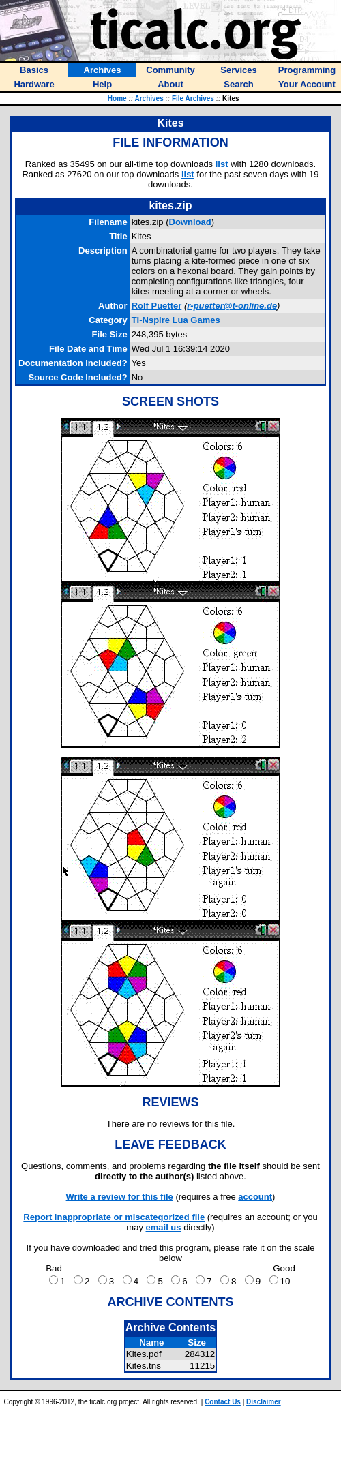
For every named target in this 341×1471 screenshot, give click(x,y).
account (255, 1197)
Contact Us (223, 1402)
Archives (148, 98)
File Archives (193, 98)
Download (190, 222)
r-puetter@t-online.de (232, 306)
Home (117, 98)
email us (163, 1227)
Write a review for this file (119, 1197)
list (222, 164)
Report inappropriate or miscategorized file (114, 1217)
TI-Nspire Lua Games (176, 320)
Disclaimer (263, 1402)
